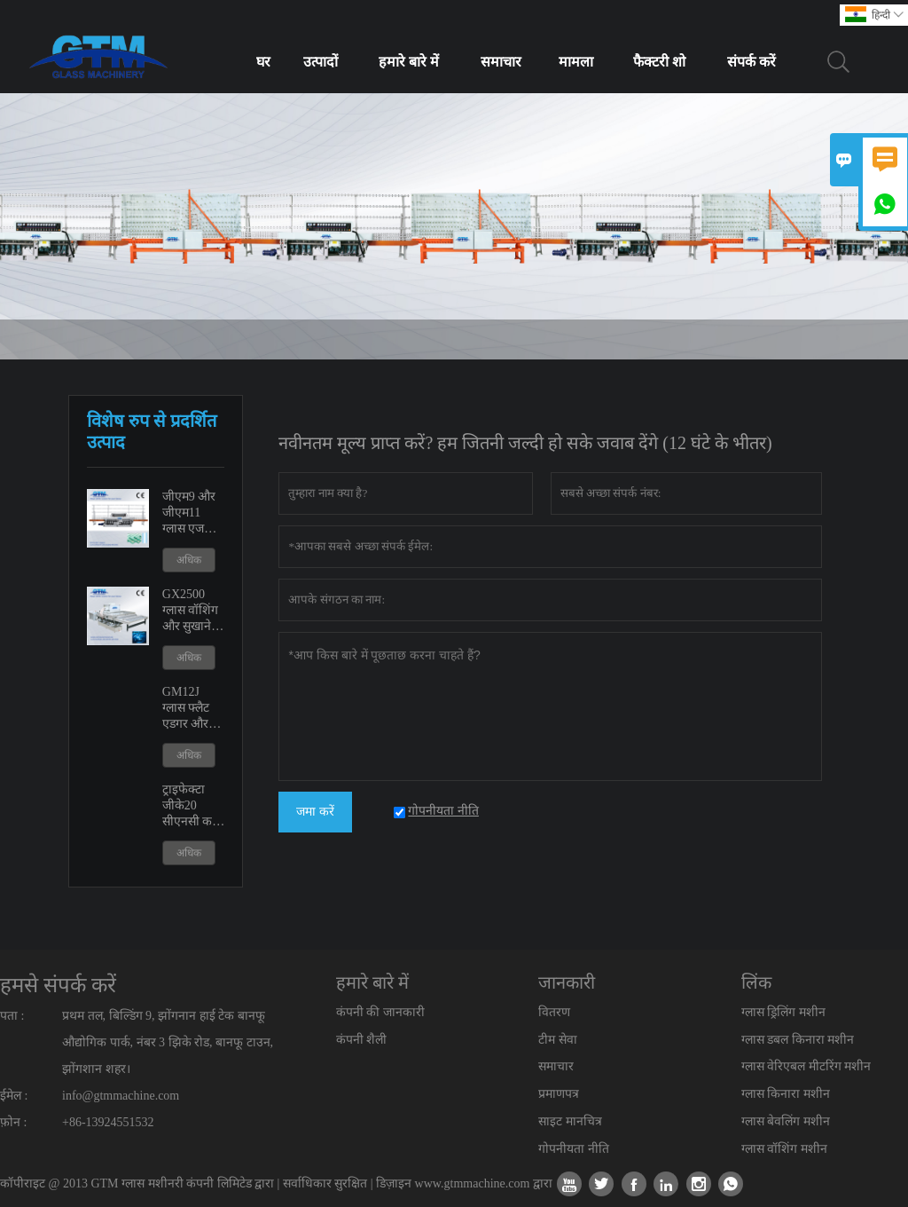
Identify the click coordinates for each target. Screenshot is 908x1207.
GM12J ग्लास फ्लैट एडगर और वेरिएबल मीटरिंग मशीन (193, 708)
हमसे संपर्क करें (58, 985)
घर (263, 61)
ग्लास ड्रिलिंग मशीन (783, 1012)
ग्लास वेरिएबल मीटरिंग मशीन (806, 1066)
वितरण (554, 1012)
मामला (576, 61)
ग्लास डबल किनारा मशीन (798, 1039)
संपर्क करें (751, 61)
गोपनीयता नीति (573, 1149)
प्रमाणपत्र (558, 1093)
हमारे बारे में (409, 61)
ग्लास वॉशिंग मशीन (784, 1149)
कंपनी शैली (361, 1039)
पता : (12, 1015)
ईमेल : (13, 1095)
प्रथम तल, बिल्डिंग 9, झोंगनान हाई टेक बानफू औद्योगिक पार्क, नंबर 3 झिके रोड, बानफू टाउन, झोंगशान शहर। (167, 1042)
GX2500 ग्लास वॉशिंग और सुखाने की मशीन (190, 611)
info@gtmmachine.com (120, 1095)
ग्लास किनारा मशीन (785, 1093)
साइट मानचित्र (570, 1121)
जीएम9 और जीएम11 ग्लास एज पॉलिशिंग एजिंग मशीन (190, 513)
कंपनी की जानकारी (380, 1012)
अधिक (188, 560)
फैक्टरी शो (659, 61)
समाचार (501, 61)
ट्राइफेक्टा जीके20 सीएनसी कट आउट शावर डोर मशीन (190, 806)
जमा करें (315, 811)
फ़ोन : (13, 1122)
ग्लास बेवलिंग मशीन (785, 1121)
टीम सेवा (557, 1039)
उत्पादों (320, 61)
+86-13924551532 (108, 1122)
